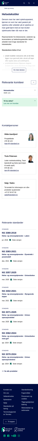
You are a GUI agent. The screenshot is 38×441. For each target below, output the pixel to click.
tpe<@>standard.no (11, 170)
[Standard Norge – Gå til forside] (5, 3)
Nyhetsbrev (7, 399)
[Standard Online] (19, 429)
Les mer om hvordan (20, 102)
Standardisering (27, 390)
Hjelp (5, 403)
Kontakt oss (7, 390)
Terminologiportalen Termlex (9, 413)
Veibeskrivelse (8, 396)
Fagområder (25, 393)
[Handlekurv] (29, 3)
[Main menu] (34, 3)
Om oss (6, 393)
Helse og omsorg (9, 8)
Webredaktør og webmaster (27, 409)
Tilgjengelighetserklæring (27, 403)
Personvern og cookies (26, 397)
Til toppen (10, 422)
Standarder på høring (8, 407)
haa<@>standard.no (11, 143)
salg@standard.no (11, 195)
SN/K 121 (20, 91)
